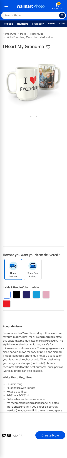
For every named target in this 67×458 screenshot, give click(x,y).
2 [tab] (35, 116)
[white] (7, 294)
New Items (22, 23)
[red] (7, 304)
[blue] (26, 294)
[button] (48, 47)
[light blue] (36, 294)
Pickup (51, 23)
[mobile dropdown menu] (6, 6)
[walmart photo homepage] (30, 6)
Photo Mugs (36, 33)
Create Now (50, 435)
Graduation (38, 23)
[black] (16, 294)
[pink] (46, 294)
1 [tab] (30, 116)
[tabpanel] (33, 82)
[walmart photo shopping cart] (57, 6)
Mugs (23, 33)
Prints (62, 23)
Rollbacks (8, 23)
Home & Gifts (9, 33)
